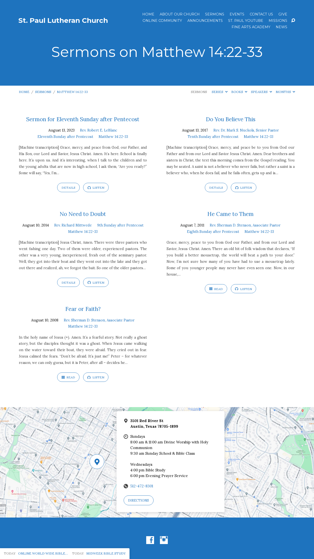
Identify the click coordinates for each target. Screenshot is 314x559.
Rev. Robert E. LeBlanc (98, 130)
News (281, 27)
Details (68, 187)
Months (285, 92)
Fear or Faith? (83, 308)
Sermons (214, 14)
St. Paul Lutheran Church (63, 20)
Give (282, 14)
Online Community (162, 20)
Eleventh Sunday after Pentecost (65, 136)
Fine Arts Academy (251, 27)
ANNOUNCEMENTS (205, 20)
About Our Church (180, 14)
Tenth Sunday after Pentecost (213, 136)
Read (216, 289)
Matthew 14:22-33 (72, 92)
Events (237, 14)
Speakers (261, 92)
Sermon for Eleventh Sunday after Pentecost (82, 119)
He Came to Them (230, 213)
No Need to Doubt (83, 213)
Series (219, 92)
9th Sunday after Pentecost (120, 225)
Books (239, 92)
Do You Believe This (230, 119)
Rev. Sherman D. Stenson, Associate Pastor (245, 225)
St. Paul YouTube (245, 20)
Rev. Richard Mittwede (73, 225)
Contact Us (261, 14)
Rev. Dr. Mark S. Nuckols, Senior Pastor (246, 130)
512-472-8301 (141, 486)
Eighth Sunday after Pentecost (213, 231)
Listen (96, 187)
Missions (278, 20)
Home (148, 14)
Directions (138, 500)
